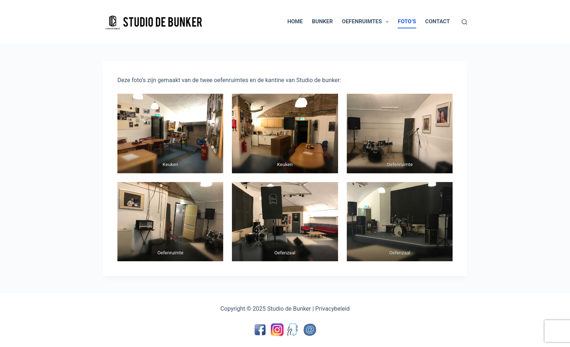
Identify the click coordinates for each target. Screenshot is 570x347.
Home (295, 21)
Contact (437, 21)
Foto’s (407, 21)
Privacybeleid (332, 308)
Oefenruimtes (367, 21)
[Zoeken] (464, 22)
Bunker (322, 21)
